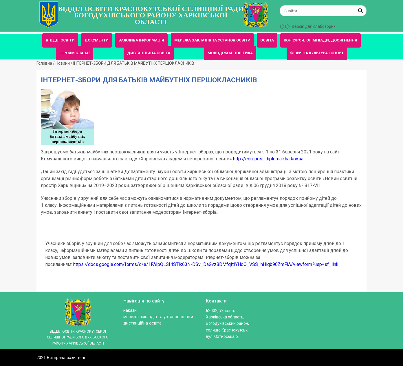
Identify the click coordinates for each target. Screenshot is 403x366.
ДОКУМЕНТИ (97, 40)
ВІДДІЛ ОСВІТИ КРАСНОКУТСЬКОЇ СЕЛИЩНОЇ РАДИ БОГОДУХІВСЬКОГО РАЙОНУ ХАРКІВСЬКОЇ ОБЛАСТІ (150, 15)
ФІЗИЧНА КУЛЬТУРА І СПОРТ (317, 53)
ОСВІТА (267, 40)
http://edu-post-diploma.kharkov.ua (268, 159)
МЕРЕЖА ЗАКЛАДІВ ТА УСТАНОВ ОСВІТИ (212, 40)
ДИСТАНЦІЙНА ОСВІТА (148, 53)
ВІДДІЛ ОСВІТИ (60, 40)
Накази (130, 310)
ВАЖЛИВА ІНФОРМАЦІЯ (141, 40)
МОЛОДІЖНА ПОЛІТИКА (230, 53)
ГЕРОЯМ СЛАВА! (74, 53)
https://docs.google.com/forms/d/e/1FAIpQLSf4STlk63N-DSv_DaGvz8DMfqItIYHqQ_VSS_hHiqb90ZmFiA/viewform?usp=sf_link (205, 264)
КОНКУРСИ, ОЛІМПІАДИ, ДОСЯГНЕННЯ (320, 40)
